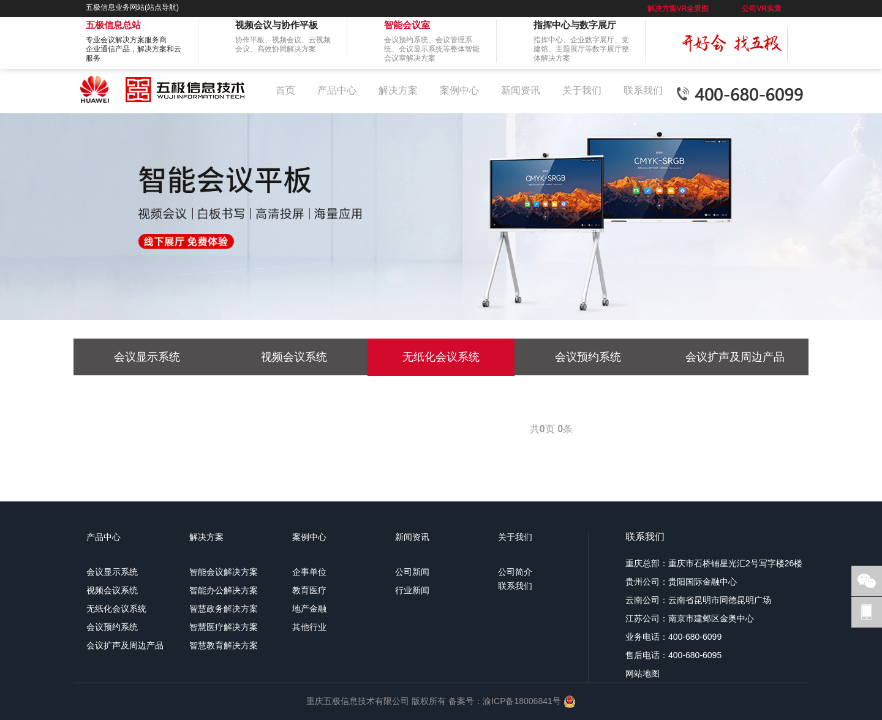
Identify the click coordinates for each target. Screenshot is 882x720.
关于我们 (581, 90)
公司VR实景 (762, 8)
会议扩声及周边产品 (735, 357)
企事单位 (309, 572)
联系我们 (643, 90)
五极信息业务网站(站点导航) (132, 7)
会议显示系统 (147, 357)
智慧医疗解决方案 (223, 627)
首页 (285, 90)
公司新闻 (412, 572)
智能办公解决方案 (223, 590)
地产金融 (309, 608)
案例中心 (459, 90)
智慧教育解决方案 (223, 645)
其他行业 (309, 627)
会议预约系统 (588, 357)
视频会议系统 (294, 357)
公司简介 (515, 572)
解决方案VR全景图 (678, 8)
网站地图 (642, 673)
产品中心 (336, 90)
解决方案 (398, 90)
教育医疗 (309, 590)
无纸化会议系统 (441, 357)
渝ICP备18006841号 (522, 700)
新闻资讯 (520, 90)
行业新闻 (412, 590)
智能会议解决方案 (223, 572)
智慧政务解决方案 (223, 608)
